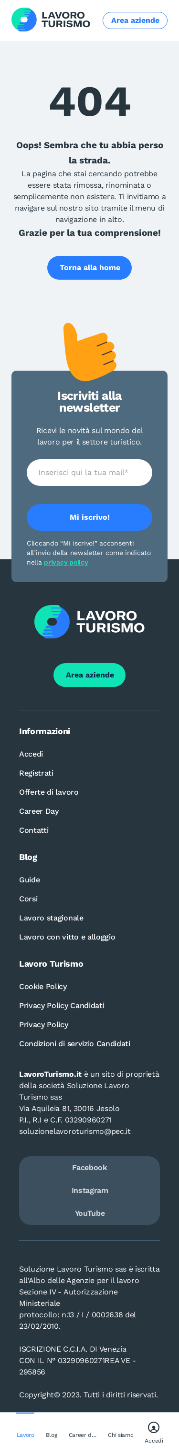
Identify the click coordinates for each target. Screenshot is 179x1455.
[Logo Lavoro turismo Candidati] (50, 20)
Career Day (39, 811)
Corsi (28, 898)
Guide (29, 879)
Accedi (31, 753)
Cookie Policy (43, 986)
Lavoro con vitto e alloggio (67, 936)
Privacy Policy (43, 1024)
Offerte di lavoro (49, 792)
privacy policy (66, 562)
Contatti (33, 830)
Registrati (36, 773)
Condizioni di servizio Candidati (74, 1043)
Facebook (89, 1167)
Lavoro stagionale (51, 917)
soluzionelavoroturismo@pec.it (75, 1131)
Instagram (90, 1190)
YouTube (90, 1213)
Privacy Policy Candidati (61, 1005)
